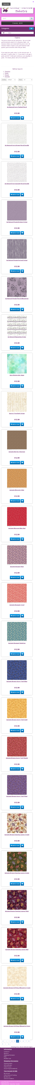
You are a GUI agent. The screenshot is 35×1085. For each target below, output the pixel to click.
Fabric (9, 33)
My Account (7, 1073)
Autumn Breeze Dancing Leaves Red (16, 949)
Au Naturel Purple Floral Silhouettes (16, 298)
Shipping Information (9, 1055)
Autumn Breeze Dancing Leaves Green (17, 873)
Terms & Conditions (9, 1078)
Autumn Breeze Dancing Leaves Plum (17, 911)
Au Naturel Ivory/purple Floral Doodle (17, 183)
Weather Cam (7, 1058)
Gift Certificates (8, 1065)
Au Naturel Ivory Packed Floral (17, 107)
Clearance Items (8, 1063)
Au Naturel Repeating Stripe (17, 337)
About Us (6, 1053)
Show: (20, 79)
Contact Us (6, 1051)
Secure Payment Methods (10, 1068)
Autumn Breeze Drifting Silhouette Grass (17, 1026)
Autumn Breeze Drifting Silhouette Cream (16, 988)
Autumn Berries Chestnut (17, 452)
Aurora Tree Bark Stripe (17, 413)
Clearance (7, 71)
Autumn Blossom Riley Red (16, 528)
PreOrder (7, 76)
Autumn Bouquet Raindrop (16, 643)
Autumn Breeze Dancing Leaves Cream (17, 834)
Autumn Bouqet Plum (17, 566)
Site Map (18, 1083)
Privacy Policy (12, 1083)
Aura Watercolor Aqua (17, 375)
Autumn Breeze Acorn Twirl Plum (16, 796)
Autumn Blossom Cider (17, 490)
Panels (6, 73)
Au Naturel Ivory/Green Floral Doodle (17, 145)
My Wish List (7, 1077)
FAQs (5, 1057)
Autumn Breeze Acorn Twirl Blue (17, 681)
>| (8, 1044)
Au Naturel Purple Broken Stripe (17, 222)
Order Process (7, 1067)
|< (3, 1041)
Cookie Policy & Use (5, 1083)
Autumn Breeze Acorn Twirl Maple (17, 758)
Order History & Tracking (10, 1075)
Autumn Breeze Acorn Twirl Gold (16, 720)
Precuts (7, 75)
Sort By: (4, 79)
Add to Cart (15, 118)
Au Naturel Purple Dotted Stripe (16, 260)
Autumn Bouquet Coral (17, 605)
